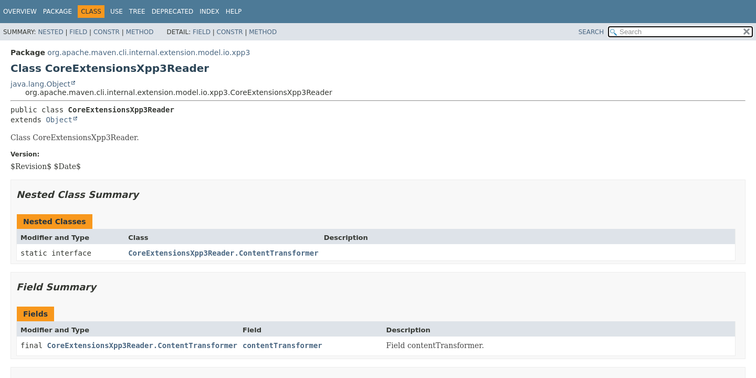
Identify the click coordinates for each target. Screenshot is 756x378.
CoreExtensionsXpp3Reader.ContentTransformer (223, 253)
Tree (137, 11)
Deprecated (173, 11)
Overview (20, 11)
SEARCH (591, 32)
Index (209, 11)
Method (140, 32)
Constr (106, 32)
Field (78, 32)
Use (116, 11)
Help (234, 11)
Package (57, 11)
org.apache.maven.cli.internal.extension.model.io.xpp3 (148, 52)
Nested (50, 32)
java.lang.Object (40, 84)
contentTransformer (282, 345)
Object (59, 120)
